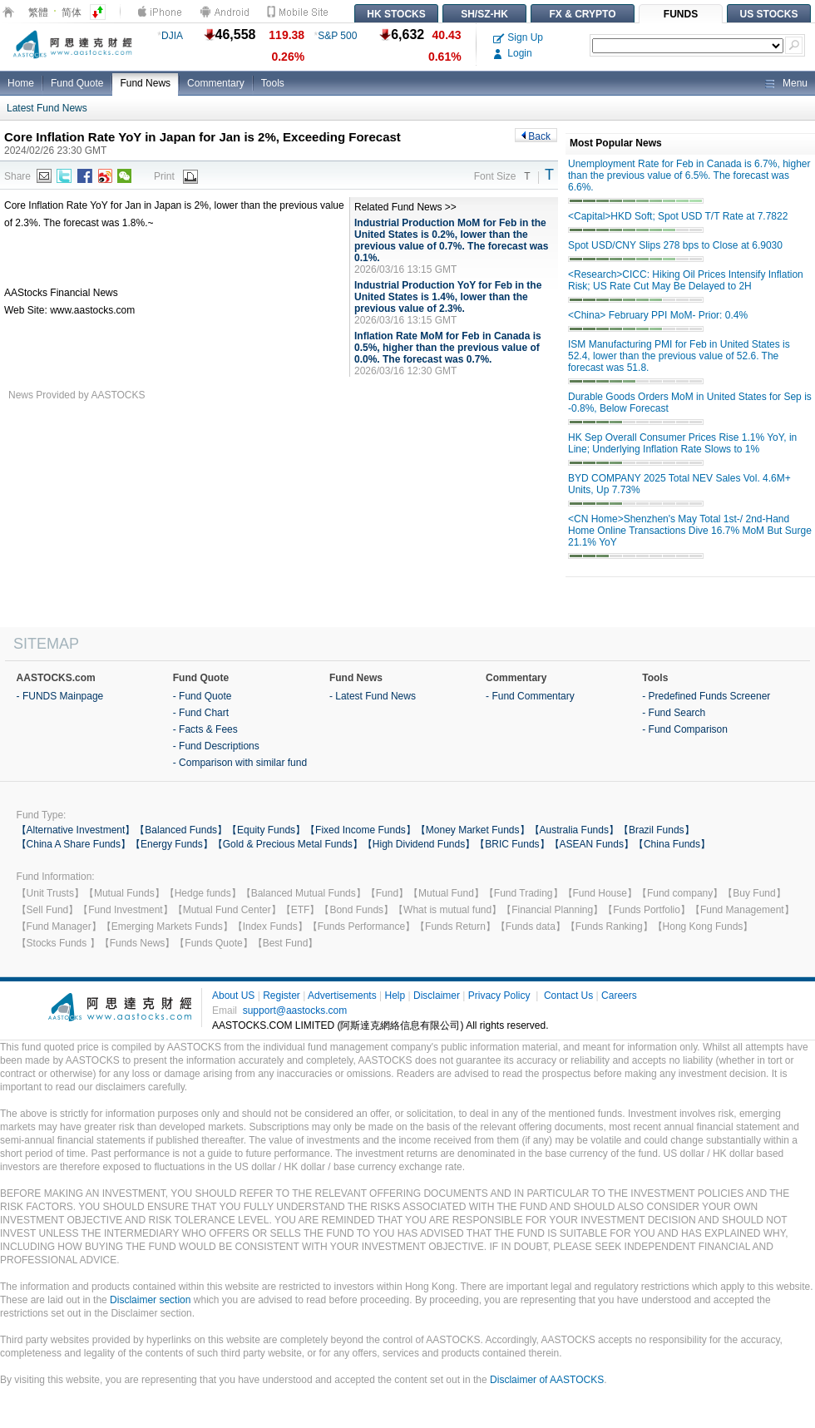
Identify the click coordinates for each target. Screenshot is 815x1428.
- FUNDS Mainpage (60, 696)
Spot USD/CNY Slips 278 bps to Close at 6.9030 (675, 245)
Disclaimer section (150, 1300)
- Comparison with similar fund (240, 762)
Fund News (145, 83)
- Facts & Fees (205, 729)
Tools (272, 83)
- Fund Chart (201, 713)
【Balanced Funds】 (181, 830)
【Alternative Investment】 (76, 830)
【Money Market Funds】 (473, 830)
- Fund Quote (202, 696)
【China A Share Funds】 (74, 844)
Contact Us (568, 995)
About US (233, 995)
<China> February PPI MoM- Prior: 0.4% (658, 315)
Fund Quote (77, 83)
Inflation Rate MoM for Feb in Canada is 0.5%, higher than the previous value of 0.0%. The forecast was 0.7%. (447, 347)
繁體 (38, 12)
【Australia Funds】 (574, 830)
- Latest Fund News (372, 696)
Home (20, 83)
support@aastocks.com (295, 1010)
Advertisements (342, 995)
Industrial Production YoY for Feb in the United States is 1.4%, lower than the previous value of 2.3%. (447, 296)
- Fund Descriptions (216, 746)
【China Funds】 (672, 844)
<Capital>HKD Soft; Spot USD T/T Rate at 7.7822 (678, 216)
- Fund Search (673, 713)
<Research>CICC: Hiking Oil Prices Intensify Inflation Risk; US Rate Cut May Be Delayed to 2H (685, 280)
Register (281, 995)
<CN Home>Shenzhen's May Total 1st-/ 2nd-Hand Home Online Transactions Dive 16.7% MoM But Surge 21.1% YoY (690, 530)
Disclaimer (436, 995)
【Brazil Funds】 (656, 830)
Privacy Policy (499, 995)
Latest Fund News (47, 108)
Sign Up (518, 37)
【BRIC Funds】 (512, 844)
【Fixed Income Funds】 (360, 830)
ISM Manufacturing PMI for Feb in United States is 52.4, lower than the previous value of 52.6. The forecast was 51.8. (679, 355)
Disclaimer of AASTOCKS (547, 1380)
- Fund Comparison (685, 729)
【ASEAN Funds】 (592, 844)
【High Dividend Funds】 (419, 844)
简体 (72, 12)
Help (394, 995)
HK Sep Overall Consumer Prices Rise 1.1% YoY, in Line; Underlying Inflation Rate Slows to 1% (682, 443)
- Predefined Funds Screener (706, 696)
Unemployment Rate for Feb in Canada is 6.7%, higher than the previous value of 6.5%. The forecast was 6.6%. (689, 175)
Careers (619, 995)
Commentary (215, 83)
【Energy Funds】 (172, 844)
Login (512, 53)
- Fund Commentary (530, 696)
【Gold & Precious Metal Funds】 (288, 844)
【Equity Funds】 (266, 830)
